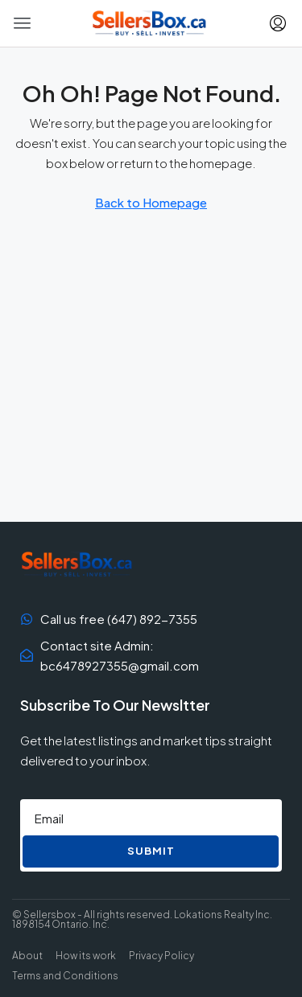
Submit (151, 850)
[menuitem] (277, 23)
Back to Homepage (151, 202)
